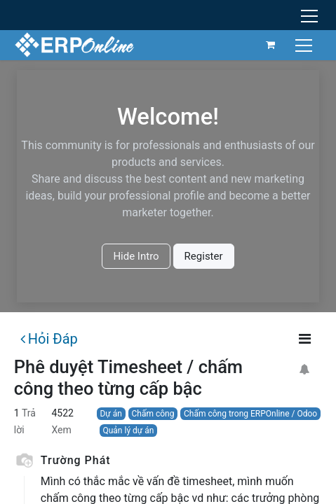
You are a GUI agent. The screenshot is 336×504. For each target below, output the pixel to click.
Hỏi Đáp (49, 338)
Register (203, 256)
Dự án (110, 414)
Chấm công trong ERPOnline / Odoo (250, 414)
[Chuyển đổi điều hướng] (305, 44)
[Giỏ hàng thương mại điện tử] (270, 44)
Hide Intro (136, 256)
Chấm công (153, 414)
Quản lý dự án (128, 430)
